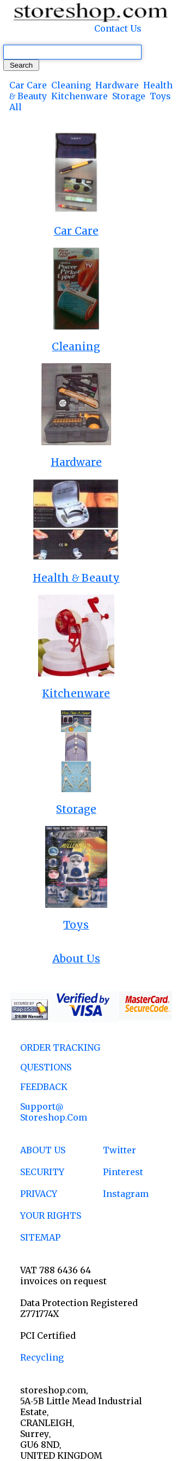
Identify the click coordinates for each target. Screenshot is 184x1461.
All (15, 106)
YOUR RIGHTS (50, 1215)
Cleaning (71, 85)
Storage (128, 96)
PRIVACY (38, 1193)
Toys (160, 96)
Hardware (117, 85)
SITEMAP (40, 1237)
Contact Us (118, 28)
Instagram (126, 1193)
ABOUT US (42, 1150)
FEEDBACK (44, 1086)
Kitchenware (79, 96)
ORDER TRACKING (60, 1047)
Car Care (28, 85)
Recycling (42, 1357)
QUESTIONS (45, 1067)
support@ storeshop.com (53, 1112)
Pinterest (123, 1171)
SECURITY (42, 1171)
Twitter (119, 1150)
